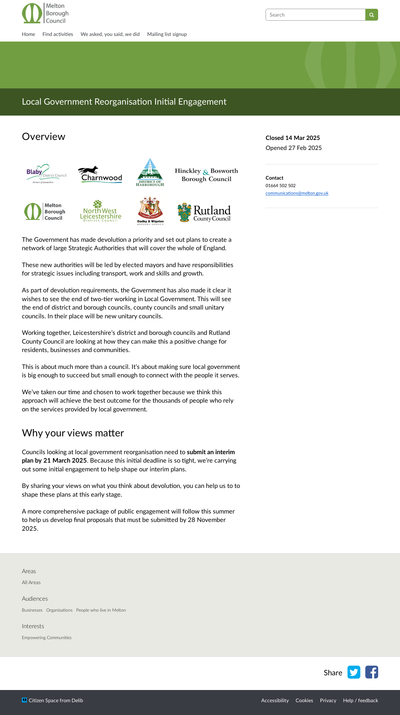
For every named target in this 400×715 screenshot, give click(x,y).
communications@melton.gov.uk (297, 193)
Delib (77, 700)
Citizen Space (43, 700)
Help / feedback (360, 700)
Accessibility (275, 700)
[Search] (371, 15)
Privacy (328, 700)
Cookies (304, 700)
